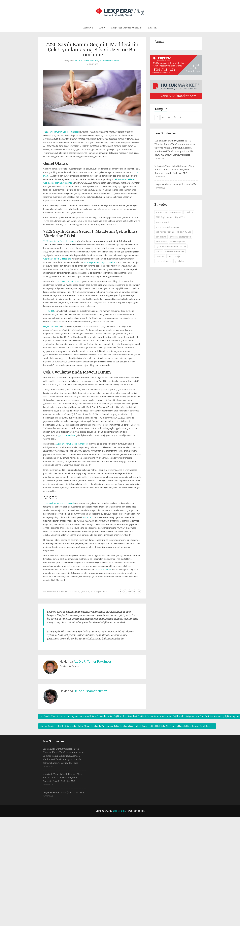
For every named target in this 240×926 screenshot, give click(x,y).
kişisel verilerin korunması (167, 227)
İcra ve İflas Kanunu (165, 231)
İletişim (152, 27)
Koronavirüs (52, 591)
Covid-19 (63, 591)
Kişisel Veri (180, 217)
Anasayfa (88, 27)
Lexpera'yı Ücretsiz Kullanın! (126, 27)
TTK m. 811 (48, 311)
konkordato (161, 236)
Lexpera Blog (119, 810)
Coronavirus (74, 591)
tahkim (159, 251)
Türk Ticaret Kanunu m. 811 (67, 281)
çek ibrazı (85, 591)
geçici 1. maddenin (66, 435)
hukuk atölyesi (162, 222)
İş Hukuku (179, 261)
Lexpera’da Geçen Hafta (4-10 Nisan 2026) (175, 184)
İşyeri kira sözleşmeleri (180, 236)
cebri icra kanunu (163, 261)
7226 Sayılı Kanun (99, 591)
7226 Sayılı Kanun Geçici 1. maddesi (71, 443)
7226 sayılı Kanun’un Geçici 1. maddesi (61, 131)
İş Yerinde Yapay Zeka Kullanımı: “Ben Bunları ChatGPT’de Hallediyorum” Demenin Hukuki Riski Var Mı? (174, 169)
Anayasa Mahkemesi (174, 251)
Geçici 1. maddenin (52, 326)
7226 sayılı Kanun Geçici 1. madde (99, 262)
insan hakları (161, 241)
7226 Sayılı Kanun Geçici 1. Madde (59, 503)
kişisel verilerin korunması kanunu (171, 246)
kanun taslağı (174, 256)
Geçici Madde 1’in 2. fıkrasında (57, 258)
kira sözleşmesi (177, 241)
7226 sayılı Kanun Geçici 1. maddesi (59, 241)
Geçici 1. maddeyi (103, 569)
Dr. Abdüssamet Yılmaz (109, 60)
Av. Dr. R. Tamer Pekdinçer (86, 60)
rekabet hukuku (184, 231)
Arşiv (102, 27)
